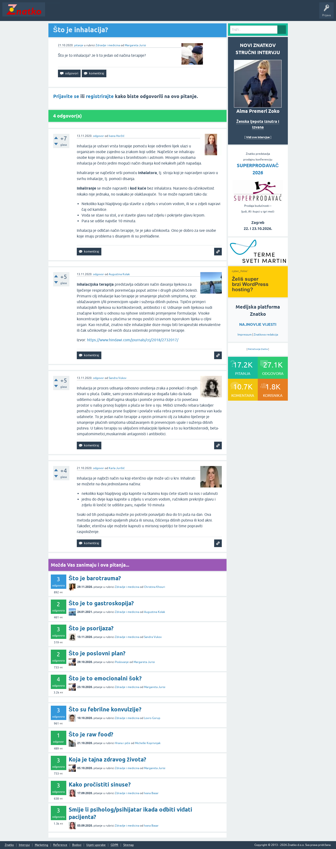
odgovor (98, 136)
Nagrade (168, 13)
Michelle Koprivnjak (147, 743)
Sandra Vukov (117, 378)
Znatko (9, 845)
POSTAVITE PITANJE (117, 13)
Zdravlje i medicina (108, 45)
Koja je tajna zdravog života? (107, 759)
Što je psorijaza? (91, 628)
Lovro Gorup (152, 718)
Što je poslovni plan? (97, 653)
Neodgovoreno (73, 13)
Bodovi (76, 845)
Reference (60, 845)
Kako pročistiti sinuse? (100, 784)
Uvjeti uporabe (96, 845)
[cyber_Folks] (258, 263)
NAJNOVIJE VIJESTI (257, 324)
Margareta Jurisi (135, 45)
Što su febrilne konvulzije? (105, 709)
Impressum (245, 334)
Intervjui (24, 845)
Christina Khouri (154, 587)
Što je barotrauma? (95, 578)
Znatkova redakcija (266, 334)
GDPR (114, 845)
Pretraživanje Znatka (258, 349)
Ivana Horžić (116, 136)
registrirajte (100, 96)
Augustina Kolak (119, 274)
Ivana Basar (151, 793)
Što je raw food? (91, 734)
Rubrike (93, 13)
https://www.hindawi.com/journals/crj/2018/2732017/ (132, 340)
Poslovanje (122, 662)
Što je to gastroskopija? (101, 603)
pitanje (78, 45)
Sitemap (128, 845)
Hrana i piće (122, 743)
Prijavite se (66, 96)
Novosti (53, 13)
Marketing (41, 845)
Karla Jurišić (117, 468)
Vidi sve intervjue (258, 137)
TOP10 (153, 13)
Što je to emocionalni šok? (105, 678)
